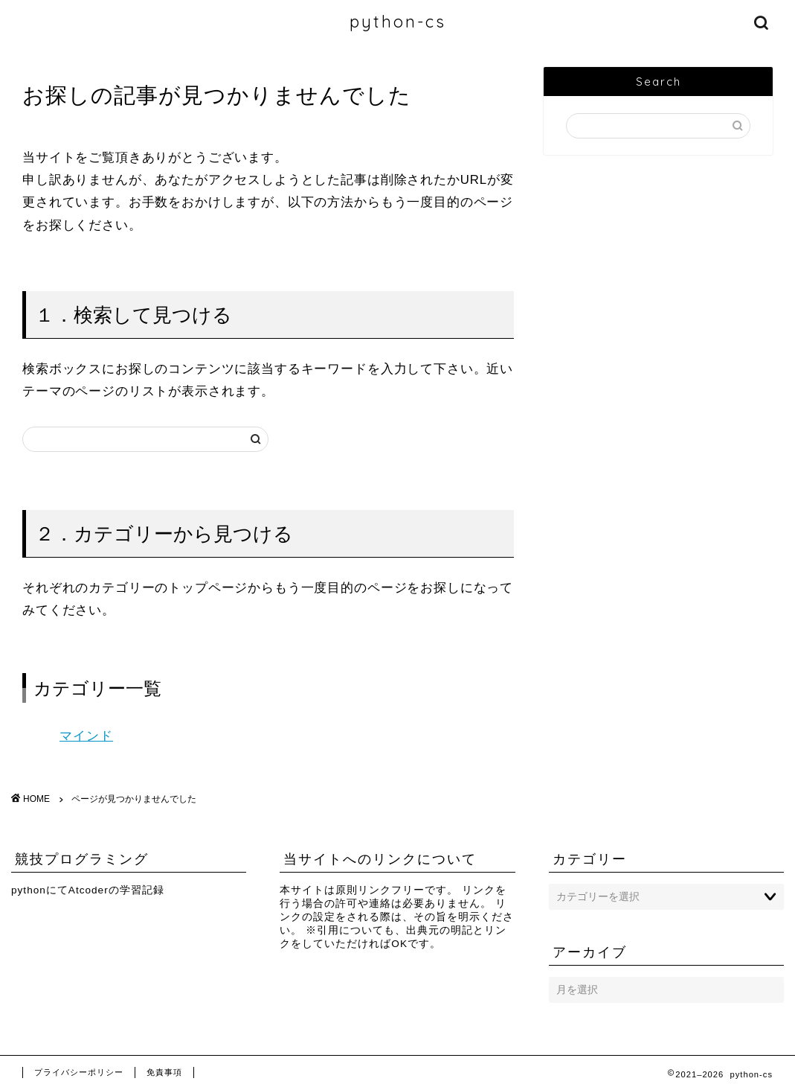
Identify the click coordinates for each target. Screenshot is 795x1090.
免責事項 (164, 1072)
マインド (86, 736)
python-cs (398, 21)
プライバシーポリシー (78, 1072)
